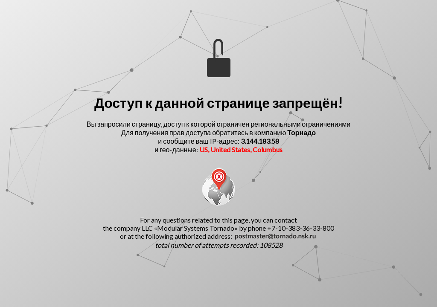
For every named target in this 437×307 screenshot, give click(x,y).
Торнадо (301, 132)
